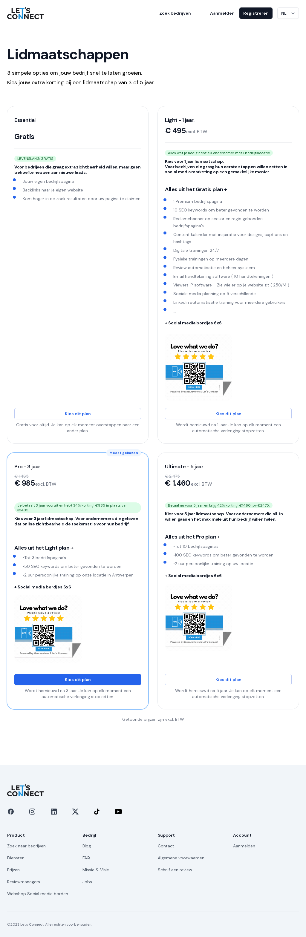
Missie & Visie (95, 869)
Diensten (16, 858)
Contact (166, 846)
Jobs (87, 881)
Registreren (256, 13)
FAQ (86, 858)
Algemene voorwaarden (181, 858)
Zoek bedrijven (175, 13)
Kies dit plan (78, 413)
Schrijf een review (175, 869)
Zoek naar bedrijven (26, 846)
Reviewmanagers (23, 881)
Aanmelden (222, 13)
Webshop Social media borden (37, 893)
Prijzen (13, 869)
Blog (86, 846)
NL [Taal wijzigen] (284, 13)
